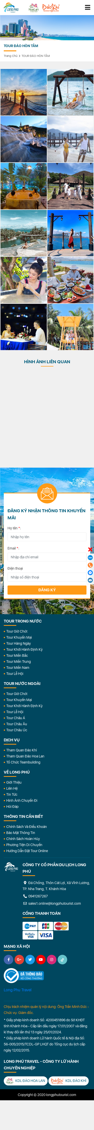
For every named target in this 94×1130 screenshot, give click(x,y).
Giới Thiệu (14, 782)
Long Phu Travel (17, 990)
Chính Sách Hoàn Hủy (23, 839)
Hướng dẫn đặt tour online (27, 851)
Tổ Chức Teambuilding (23, 762)
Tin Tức (11, 794)
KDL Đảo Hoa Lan (25, 1081)
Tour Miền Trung (18, 662)
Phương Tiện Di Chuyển (24, 845)
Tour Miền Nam (17, 668)
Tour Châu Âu (16, 724)
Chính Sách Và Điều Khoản (26, 827)
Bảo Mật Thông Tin (20, 833)
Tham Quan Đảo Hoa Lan (25, 756)
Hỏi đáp (12, 807)
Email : (13, 548)
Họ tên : (14, 528)
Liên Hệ (12, 788)
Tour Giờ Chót (16, 631)
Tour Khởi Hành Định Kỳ (24, 649)
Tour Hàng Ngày (18, 643)
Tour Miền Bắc (17, 655)
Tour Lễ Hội (14, 674)
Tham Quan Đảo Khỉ (21, 750)
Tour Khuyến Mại (19, 637)
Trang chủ (11, 56)
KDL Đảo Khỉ (68, 1081)
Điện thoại (15, 568)
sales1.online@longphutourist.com (52, 903)
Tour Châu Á (15, 718)
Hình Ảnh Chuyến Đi (21, 800)
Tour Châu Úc (16, 730)
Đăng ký (47, 590)
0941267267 (35, 896)
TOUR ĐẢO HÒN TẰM (36, 56)
